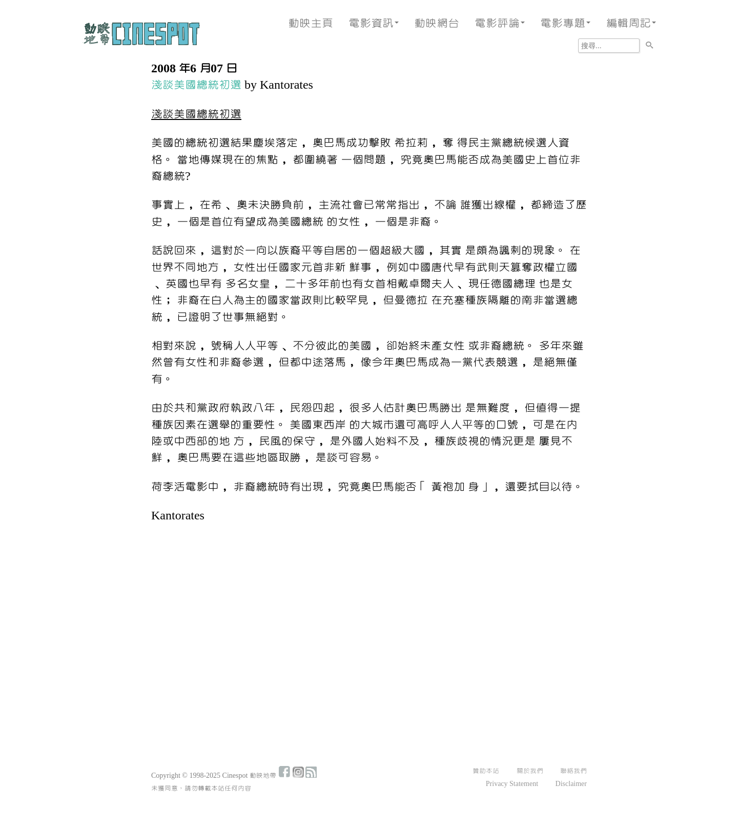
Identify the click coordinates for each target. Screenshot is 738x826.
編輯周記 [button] (631, 23)
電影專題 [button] (565, 23)
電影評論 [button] (500, 23)
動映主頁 (310, 23)
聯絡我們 (573, 771)
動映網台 (436, 23)
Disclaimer (571, 784)
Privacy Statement (512, 784)
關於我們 (530, 771)
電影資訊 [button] (373, 23)
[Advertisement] (369, 608)
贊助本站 (486, 771)
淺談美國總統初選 (196, 85)
